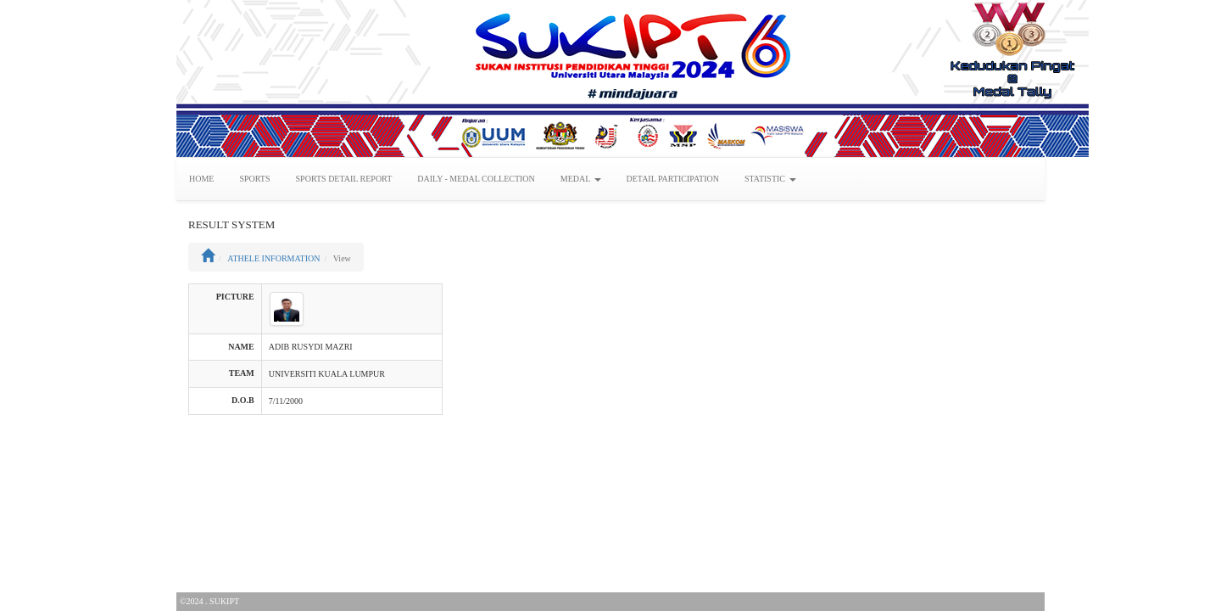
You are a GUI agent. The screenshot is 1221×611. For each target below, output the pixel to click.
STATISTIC (770, 178)
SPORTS (254, 178)
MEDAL (580, 178)
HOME (201, 178)
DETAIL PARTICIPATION (673, 178)
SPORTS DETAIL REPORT (344, 178)
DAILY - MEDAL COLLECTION (476, 178)
